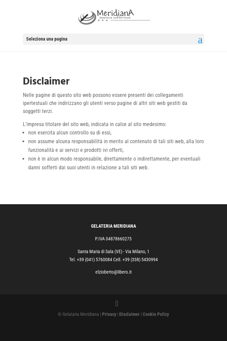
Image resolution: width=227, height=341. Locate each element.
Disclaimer (129, 314)
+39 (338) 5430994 (140, 259)
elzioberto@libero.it (113, 272)
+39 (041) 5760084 (95, 259)
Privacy (109, 314)
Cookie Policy (156, 314)
